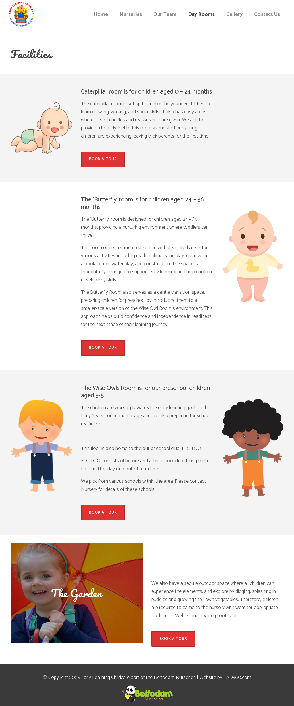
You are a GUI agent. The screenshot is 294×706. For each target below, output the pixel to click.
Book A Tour (103, 159)
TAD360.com (237, 677)
